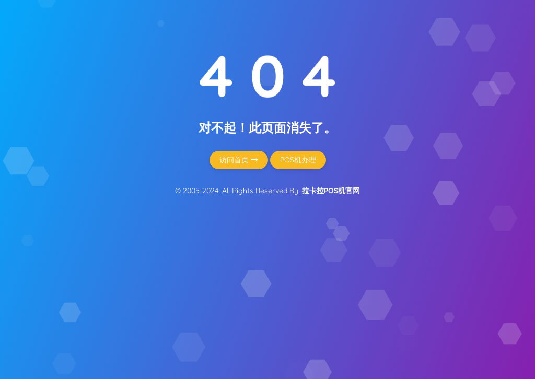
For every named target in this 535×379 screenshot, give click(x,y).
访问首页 (238, 159)
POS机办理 (298, 159)
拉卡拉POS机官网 (331, 190)
